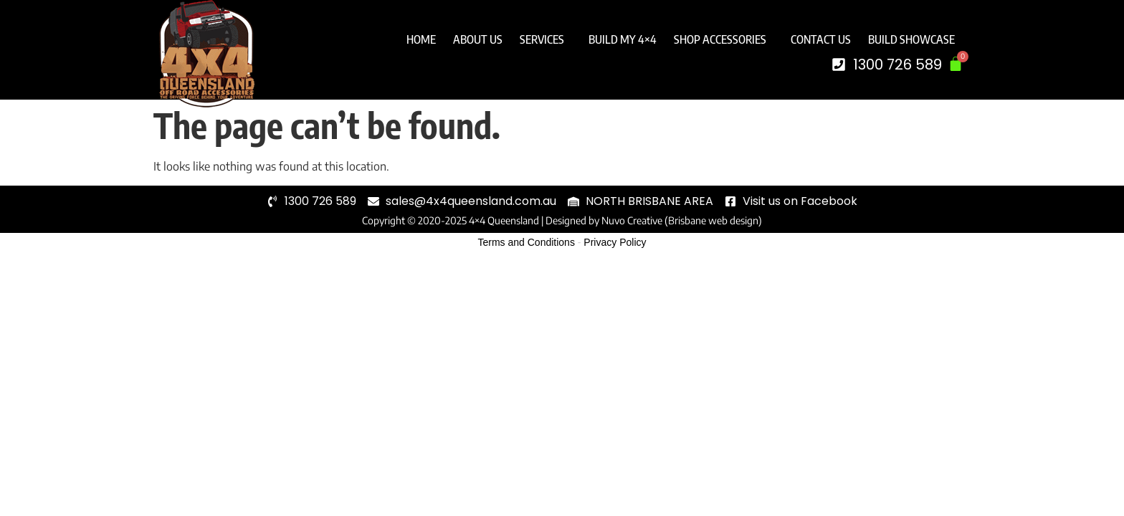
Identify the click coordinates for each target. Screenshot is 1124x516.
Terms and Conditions (526, 242)
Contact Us (821, 39)
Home (421, 39)
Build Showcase (911, 39)
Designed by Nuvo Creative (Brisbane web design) (654, 220)
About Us (478, 39)
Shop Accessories (723, 39)
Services (545, 39)
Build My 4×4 (623, 39)
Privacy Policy (615, 242)
